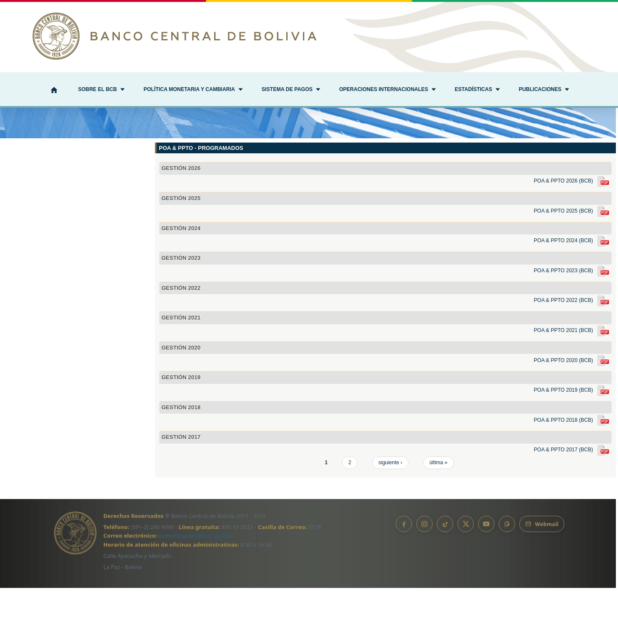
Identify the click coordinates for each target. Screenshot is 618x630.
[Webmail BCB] (541, 566)
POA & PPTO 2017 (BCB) (573, 492)
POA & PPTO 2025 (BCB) (573, 253)
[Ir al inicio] (309, 36)
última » (439, 505)
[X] (465, 566)
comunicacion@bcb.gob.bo (196, 578)
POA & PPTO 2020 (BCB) (573, 402)
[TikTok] (445, 566)
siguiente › (390, 505)
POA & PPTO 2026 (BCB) (573, 223)
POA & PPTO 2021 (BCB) (573, 372)
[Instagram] (424, 566)
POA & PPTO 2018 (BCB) (573, 462)
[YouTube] (486, 566)
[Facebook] (404, 566)
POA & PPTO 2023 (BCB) (573, 313)
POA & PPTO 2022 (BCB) (573, 343)
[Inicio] (54, 90)
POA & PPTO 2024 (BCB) (573, 283)
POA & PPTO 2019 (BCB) (573, 432)
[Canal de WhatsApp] (507, 566)
